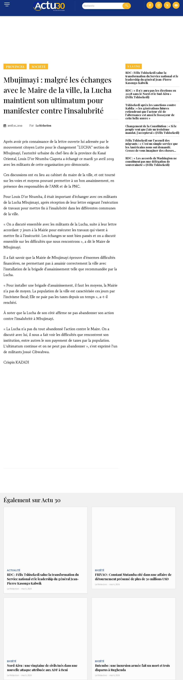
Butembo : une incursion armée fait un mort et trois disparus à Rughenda (130, 664)
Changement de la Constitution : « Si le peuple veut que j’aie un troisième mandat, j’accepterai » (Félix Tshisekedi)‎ (152, 129)
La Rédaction (43, 125)
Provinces (15, 66)
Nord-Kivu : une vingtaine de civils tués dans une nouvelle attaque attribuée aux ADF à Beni (40, 664)
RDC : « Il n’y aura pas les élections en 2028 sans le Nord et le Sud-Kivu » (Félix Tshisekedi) (150, 94)
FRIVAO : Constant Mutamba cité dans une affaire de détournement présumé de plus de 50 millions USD (131, 575)
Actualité (13, 570)
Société (38, 66)
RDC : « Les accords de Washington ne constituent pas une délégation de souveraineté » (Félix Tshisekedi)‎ (151, 161)
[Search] (126, 6)
